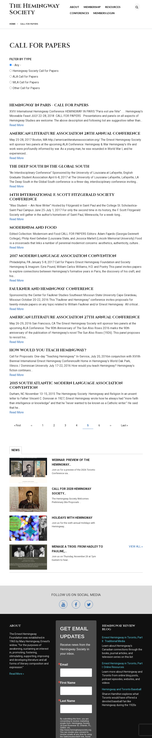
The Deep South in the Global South (49, 166)
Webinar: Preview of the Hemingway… (55, 462)
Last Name (67, 638)
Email (64, 602)
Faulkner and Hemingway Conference (51, 289)
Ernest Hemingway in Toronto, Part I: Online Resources (122, 602)
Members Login (104, 13)
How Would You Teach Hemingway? (47, 350)
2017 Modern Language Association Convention (62, 256)
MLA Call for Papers (26, 82)
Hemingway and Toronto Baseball (121, 626)
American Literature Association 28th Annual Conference (74, 133)
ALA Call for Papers (25, 76)
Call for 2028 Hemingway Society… (122, 462)
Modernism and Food (33, 227)
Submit (76, 693)
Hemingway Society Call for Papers (36, 71)
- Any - (17, 65)
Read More (16, 125)
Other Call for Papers (26, 88)
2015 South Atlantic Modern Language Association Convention (66, 385)
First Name (68, 620)
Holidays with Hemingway (51, 487)
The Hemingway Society (34, 9)
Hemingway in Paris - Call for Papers (48, 105)
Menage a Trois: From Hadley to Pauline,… (123, 487)
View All (135, 506)
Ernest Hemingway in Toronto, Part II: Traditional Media (122, 577)
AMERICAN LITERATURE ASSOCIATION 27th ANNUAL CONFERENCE (74, 317)
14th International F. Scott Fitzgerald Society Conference (61, 197)
